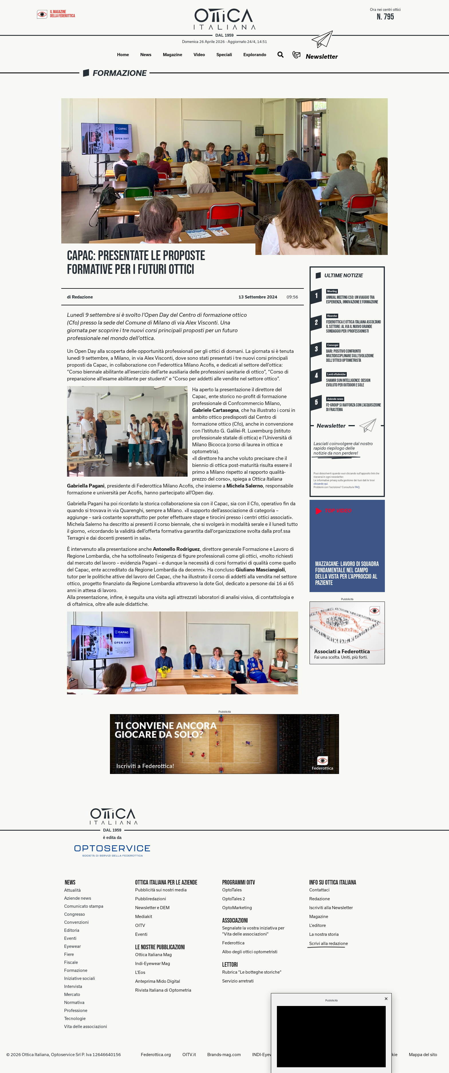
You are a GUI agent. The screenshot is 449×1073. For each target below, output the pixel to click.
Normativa (74, 1002)
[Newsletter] (321, 39)
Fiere (69, 954)
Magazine (172, 54)
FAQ (357, 487)
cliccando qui (321, 483)
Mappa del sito (423, 1054)
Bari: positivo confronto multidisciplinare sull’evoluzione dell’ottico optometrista (350, 356)
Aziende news (77, 898)
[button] (280, 55)
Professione (75, 1010)
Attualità (72, 890)
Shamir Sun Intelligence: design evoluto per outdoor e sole (348, 383)
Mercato (72, 994)
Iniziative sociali (79, 978)
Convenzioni (76, 922)
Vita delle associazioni (85, 1026)
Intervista (73, 986)
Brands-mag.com (224, 1054)
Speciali (224, 54)
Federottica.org (156, 1054)
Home (123, 54)
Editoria (71, 930)
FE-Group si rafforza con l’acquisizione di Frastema (353, 407)
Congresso (74, 914)
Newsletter (322, 56)
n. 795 (385, 17)
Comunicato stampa (83, 906)
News (145, 54)
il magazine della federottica (62, 14)
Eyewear (72, 946)
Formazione (120, 72)
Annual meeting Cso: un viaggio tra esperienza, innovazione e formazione (352, 300)
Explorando (254, 54)
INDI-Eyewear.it (267, 1054)
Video (199, 54)
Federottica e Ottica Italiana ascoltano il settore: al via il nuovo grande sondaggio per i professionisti (353, 326)
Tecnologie (75, 1018)
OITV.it (189, 1054)
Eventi (70, 938)
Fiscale (71, 962)
